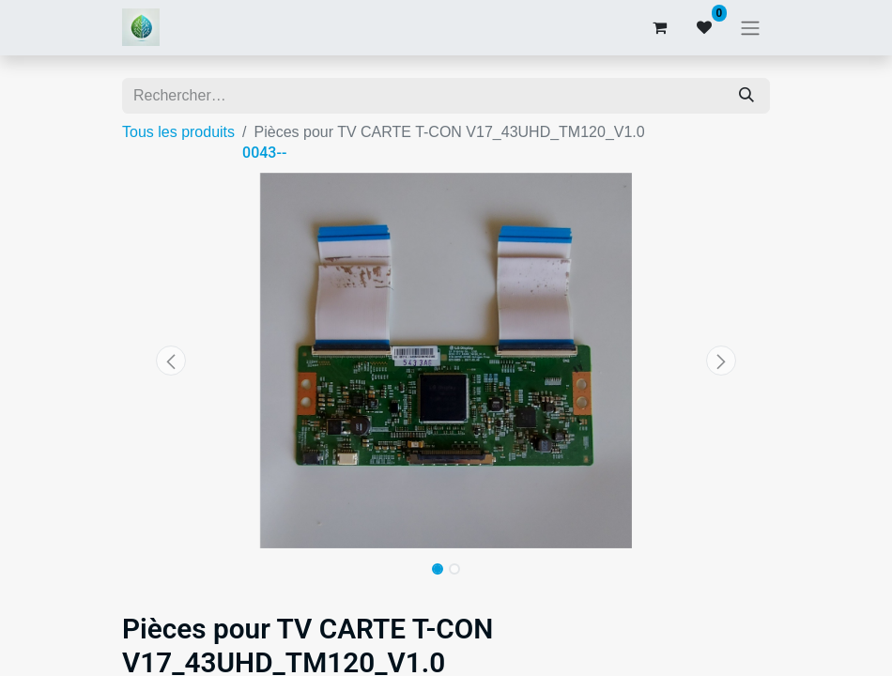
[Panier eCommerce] (659, 27)
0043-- (264, 152)
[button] (171, 361)
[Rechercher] (746, 96)
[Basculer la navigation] (750, 28)
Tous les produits (178, 132)
